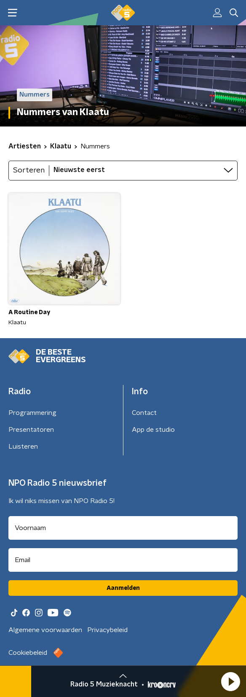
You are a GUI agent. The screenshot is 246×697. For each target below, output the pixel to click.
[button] (230, 681)
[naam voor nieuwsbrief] (123, 528)
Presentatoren (31, 429)
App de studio (153, 429)
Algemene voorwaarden (45, 630)
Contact (144, 412)
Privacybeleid (107, 630)
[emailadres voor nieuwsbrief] (123, 560)
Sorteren (29, 170)
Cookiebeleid (27, 652)
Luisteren (23, 446)
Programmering (32, 412)
